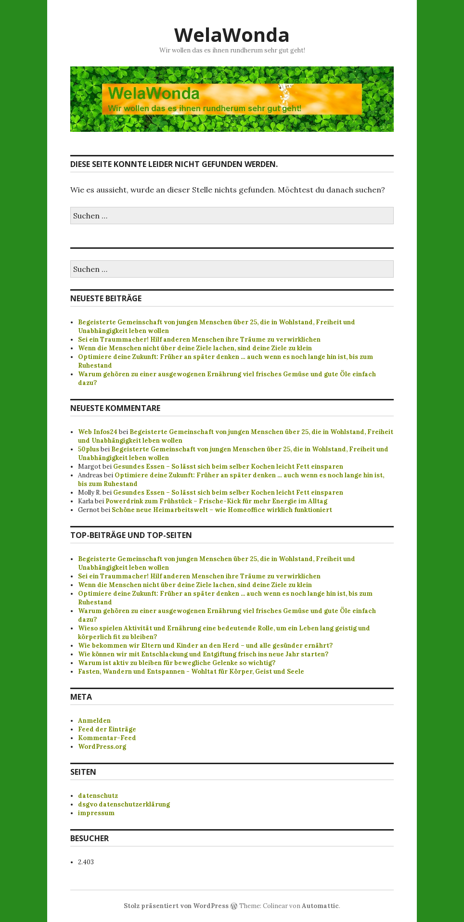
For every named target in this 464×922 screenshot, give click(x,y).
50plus (88, 449)
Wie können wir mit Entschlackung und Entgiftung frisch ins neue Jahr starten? (203, 654)
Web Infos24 (97, 432)
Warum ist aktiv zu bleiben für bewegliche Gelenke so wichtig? (176, 663)
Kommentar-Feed (107, 738)
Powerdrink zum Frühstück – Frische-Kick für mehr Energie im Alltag (216, 501)
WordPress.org (102, 747)
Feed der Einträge (107, 729)
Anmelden (94, 721)
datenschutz (98, 796)
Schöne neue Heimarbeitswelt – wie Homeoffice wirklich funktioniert (222, 510)
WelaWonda (232, 34)
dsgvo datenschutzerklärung (124, 804)
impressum (96, 813)
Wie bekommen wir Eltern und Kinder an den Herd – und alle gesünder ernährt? (205, 645)
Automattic (320, 906)
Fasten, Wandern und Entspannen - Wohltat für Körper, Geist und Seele (191, 671)
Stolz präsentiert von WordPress (176, 906)
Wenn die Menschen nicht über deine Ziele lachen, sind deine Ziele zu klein (195, 348)
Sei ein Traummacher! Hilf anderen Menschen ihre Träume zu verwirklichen (199, 339)
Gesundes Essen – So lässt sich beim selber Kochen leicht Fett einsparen (228, 466)
